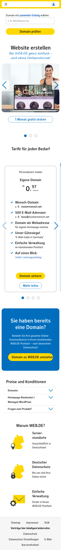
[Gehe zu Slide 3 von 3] (35, 135)
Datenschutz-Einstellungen (24, 539)
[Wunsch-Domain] (30, 21)
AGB (46, 522)
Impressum (32, 522)
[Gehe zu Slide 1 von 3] (25, 135)
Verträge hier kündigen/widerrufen (30, 528)
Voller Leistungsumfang (28, 257)
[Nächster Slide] (56, 85)
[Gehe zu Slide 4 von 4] (38, 298)
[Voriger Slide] (4, 85)
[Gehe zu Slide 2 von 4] (28, 298)
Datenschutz (30, 533)
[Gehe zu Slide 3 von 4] (33, 298)
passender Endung (30, 15)
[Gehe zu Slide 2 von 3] (30, 135)
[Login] (53, 4)
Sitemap (15, 522)
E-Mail (48, 539)
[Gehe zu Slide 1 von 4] (22, 298)
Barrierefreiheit (30, 544)
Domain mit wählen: (27, 15)
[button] (5, 4)
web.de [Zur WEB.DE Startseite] (11, 4)
